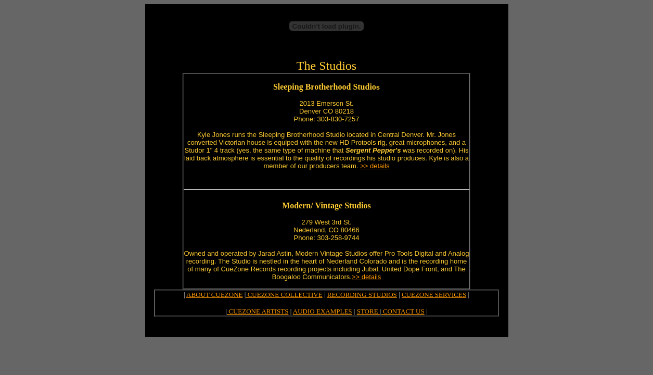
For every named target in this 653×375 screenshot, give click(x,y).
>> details (374, 166)
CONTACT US (402, 311)
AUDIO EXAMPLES (322, 311)
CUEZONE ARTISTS (257, 311)
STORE (368, 311)
